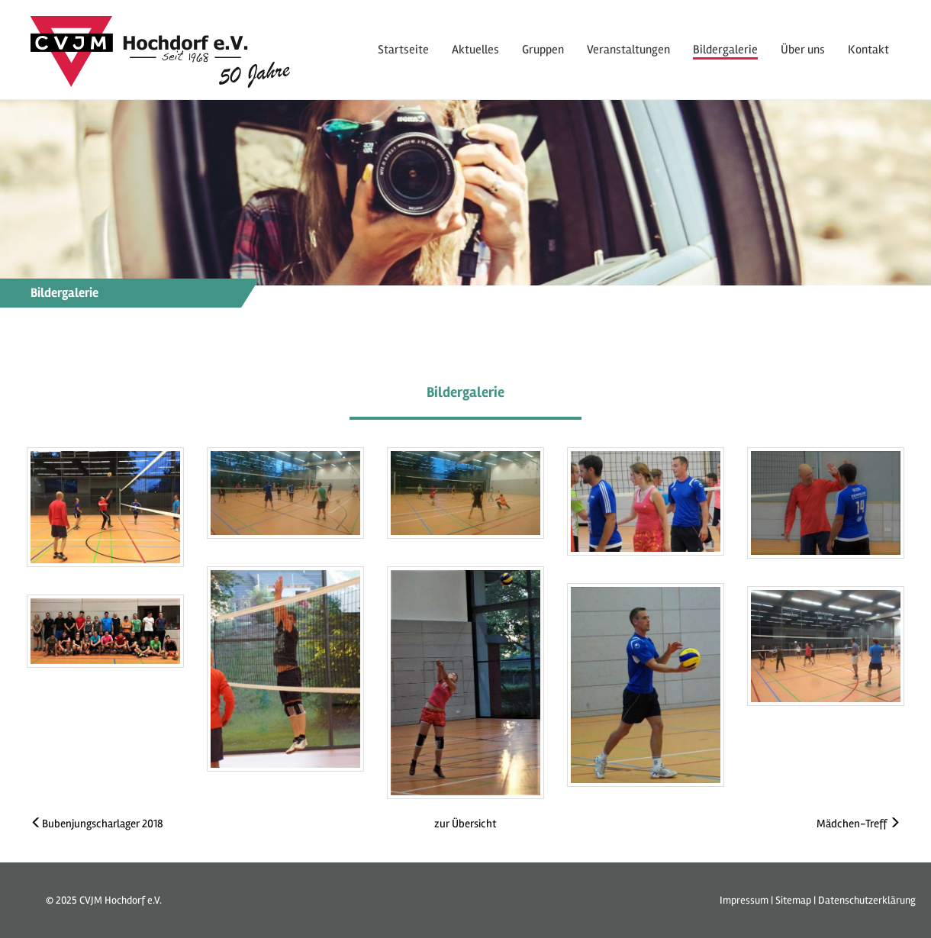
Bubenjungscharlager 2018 (97, 823)
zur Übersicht (465, 823)
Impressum (744, 900)
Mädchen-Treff (858, 823)
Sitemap (793, 900)
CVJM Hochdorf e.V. (120, 900)
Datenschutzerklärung (867, 900)
